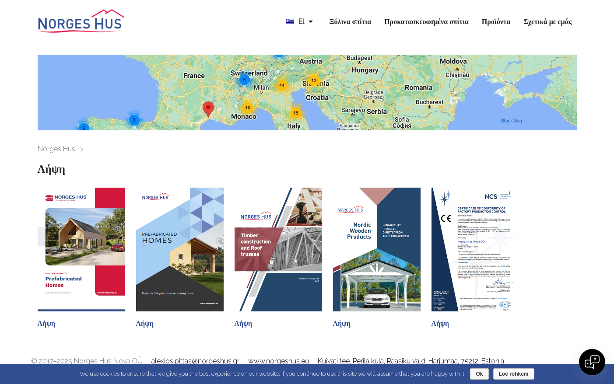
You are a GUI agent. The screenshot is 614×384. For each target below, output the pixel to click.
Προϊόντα (496, 21)
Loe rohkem (514, 374)
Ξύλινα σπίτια (350, 21)
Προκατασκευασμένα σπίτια (426, 21)
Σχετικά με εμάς (547, 21)
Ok (479, 374)
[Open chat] (592, 362)
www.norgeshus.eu (278, 361)
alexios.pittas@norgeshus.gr (195, 361)
